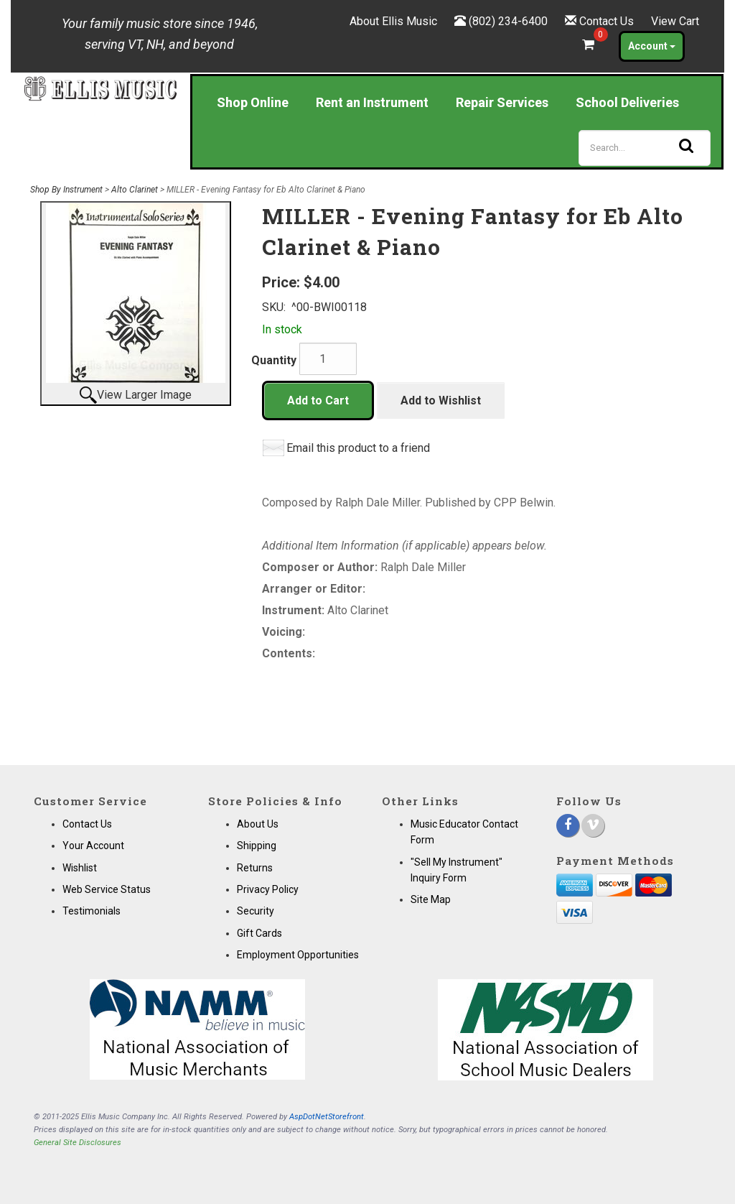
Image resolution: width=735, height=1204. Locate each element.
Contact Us (606, 21)
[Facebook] (567, 825)
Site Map (431, 899)
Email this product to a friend (358, 448)
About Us (257, 824)
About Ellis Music (393, 21)
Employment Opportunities (298, 954)
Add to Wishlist (441, 400)
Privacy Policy (268, 889)
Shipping (256, 845)
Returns (255, 868)
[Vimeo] (592, 825)
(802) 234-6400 (508, 21)
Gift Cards (259, 933)
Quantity (273, 360)
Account (651, 46)
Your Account (93, 845)
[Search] (645, 148)
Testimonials (91, 911)
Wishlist (79, 868)
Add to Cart (318, 400)
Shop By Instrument (66, 190)
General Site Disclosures (77, 1142)
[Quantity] (328, 359)
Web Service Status (106, 889)
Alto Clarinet (134, 190)
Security (255, 911)
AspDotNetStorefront (326, 1116)
